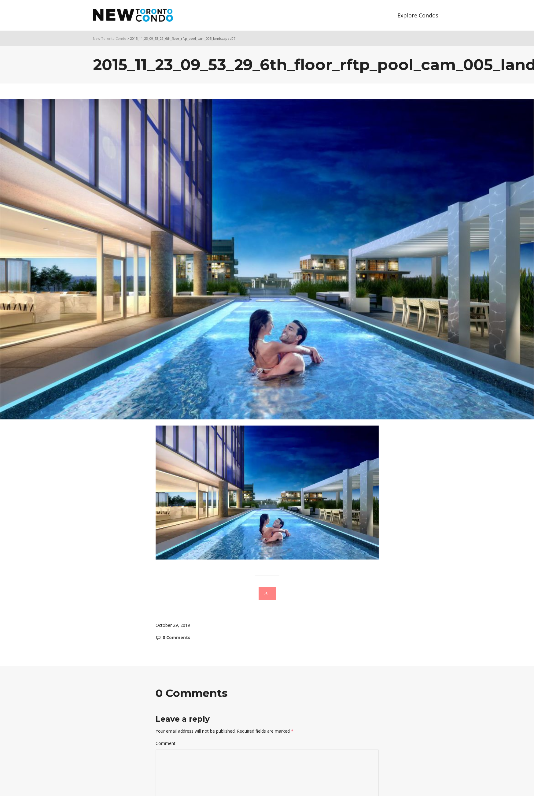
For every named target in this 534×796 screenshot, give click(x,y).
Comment (165, 743)
